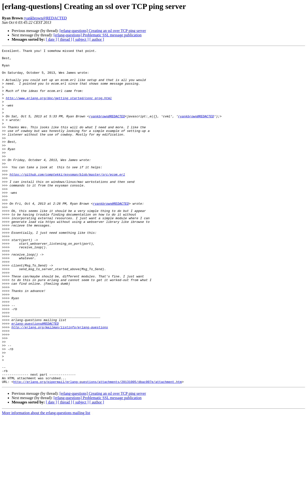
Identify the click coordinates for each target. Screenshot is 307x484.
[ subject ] (81, 39)
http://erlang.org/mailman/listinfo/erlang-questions (59, 383)
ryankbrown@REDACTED (45, 18)
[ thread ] (65, 39)
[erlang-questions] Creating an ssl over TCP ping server (102, 31)
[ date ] (51, 39)
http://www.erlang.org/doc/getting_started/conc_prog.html (59, 108)
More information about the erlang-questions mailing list (46, 480)
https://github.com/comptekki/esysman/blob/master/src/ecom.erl (67, 200)
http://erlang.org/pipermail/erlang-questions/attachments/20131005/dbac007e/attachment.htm (97, 448)
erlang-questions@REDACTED (35, 379)
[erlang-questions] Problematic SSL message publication (97, 35)
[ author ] (97, 39)
